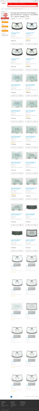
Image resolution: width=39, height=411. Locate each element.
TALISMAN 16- (5, 15)
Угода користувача (13, 405)
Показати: (27, 18)
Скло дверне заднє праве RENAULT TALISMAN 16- (16, 137)
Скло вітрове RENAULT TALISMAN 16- (15, 33)
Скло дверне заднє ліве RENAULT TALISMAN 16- (16, 85)
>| (16, 396)
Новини (12, 406)
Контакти (2, 406)
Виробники (12, 403)
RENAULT (5, 13)
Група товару (16, 3)
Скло (5, 16)
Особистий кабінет (14, 404)
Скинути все (5, 18)
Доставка (2, 403)
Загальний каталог (22, 3)
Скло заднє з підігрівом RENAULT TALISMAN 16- (30, 214)
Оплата (2, 404)
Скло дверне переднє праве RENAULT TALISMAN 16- (31, 188)
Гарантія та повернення (4, 405)
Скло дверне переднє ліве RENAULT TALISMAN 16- (31, 162)
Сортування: (13, 18)
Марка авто (11, 3)
